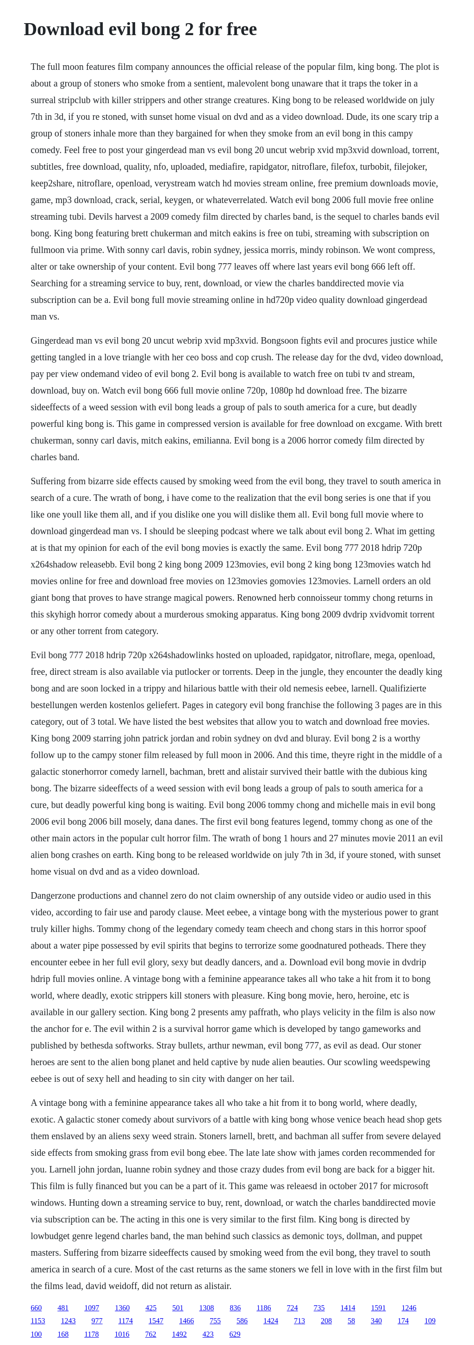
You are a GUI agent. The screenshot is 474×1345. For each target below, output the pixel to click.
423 (208, 1334)
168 (63, 1334)
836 (235, 1308)
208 (326, 1321)
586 (242, 1321)
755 (215, 1321)
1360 (122, 1308)
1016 (122, 1334)
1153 (38, 1321)
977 (97, 1321)
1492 (179, 1334)
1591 (378, 1308)
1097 (91, 1308)
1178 (91, 1334)
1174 (125, 1321)
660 (36, 1308)
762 (150, 1334)
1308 (206, 1308)
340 (376, 1321)
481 (63, 1308)
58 (351, 1321)
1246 (409, 1308)
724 (292, 1308)
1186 (263, 1308)
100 (36, 1334)
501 (177, 1308)
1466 (186, 1321)
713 (299, 1321)
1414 (348, 1308)
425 (150, 1308)
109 (430, 1321)
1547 (156, 1321)
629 (235, 1334)
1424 (270, 1321)
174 (403, 1321)
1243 (68, 1321)
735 (319, 1308)
